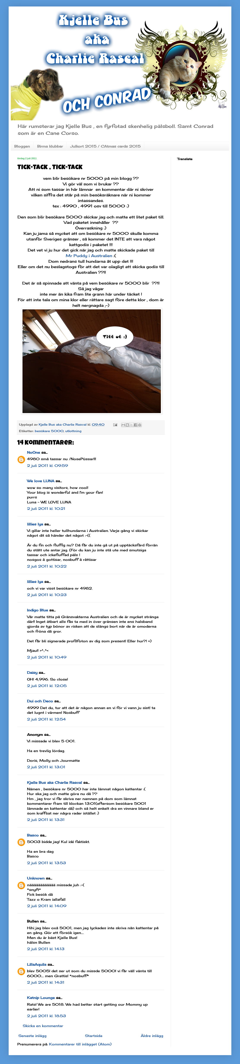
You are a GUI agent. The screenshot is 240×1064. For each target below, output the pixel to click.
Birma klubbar (50, 146)
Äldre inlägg (152, 1036)
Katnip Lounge (41, 998)
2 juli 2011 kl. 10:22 (47, 566)
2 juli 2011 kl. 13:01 (46, 767)
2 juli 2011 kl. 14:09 (46, 906)
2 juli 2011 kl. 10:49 (46, 657)
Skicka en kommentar (43, 1026)
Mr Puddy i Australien (89, 255)
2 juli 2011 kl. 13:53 (46, 863)
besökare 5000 (49, 431)
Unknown (36, 878)
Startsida (93, 1036)
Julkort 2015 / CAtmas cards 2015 (105, 146)
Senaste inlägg (32, 1036)
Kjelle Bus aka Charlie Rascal (54, 782)
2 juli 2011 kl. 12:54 (46, 719)
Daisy (32, 672)
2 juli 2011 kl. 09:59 (47, 465)
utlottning (73, 431)
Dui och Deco (40, 701)
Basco (33, 835)
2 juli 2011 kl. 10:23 (47, 595)
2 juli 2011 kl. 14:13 (45, 949)
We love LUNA (40, 481)
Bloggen (22, 146)
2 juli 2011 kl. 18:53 (46, 1016)
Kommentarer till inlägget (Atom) (80, 1044)
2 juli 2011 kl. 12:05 (47, 686)
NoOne (33, 452)
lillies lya (35, 524)
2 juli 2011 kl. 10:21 (46, 508)
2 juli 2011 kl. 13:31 (46, 819)
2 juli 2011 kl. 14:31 (45, 982)
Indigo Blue (37, 610)
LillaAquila (36, 964)
